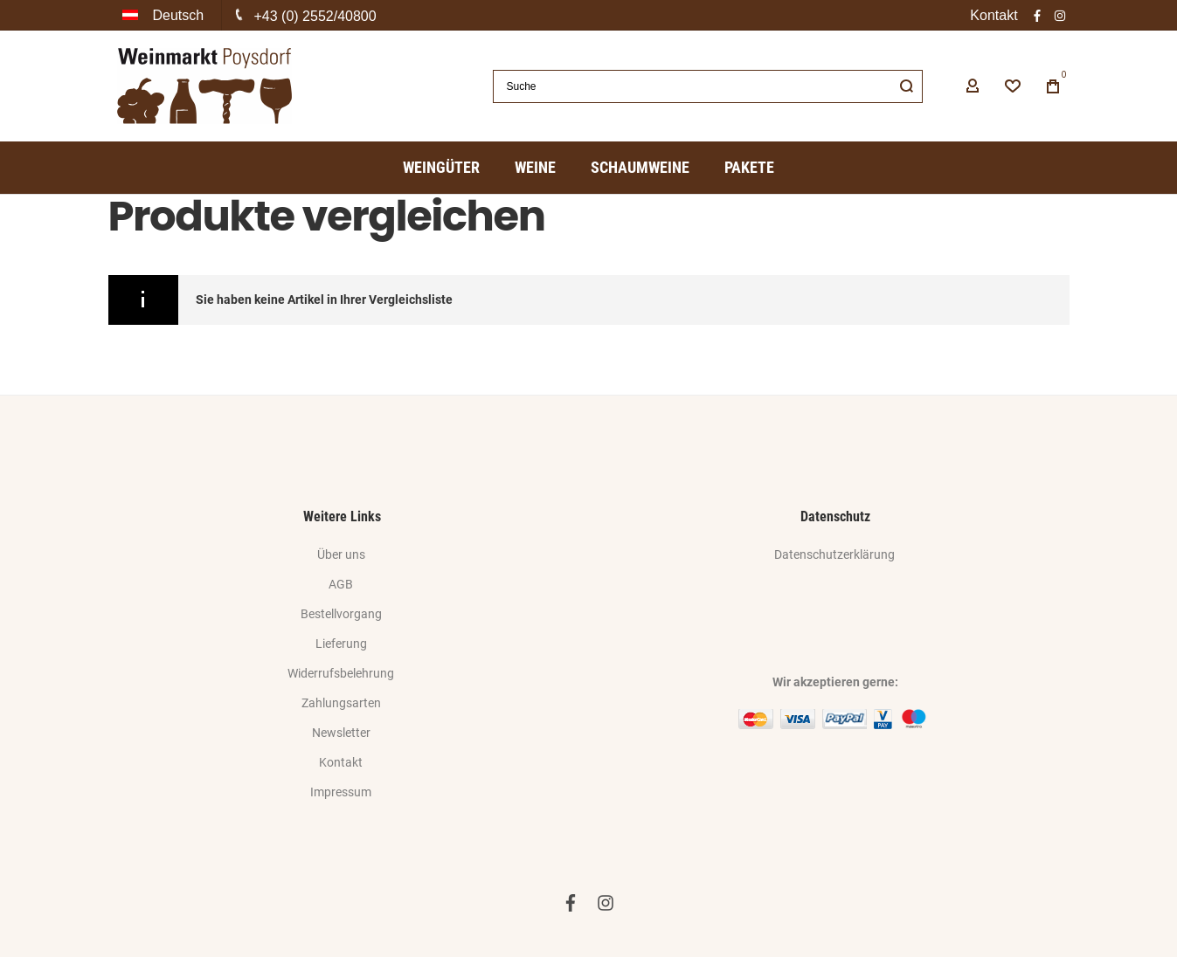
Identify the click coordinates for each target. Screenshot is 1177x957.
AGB (341, 584)
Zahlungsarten (341, 703)
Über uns (341, 554)
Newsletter (341, 733)
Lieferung (341, 644)
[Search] (906, 86)
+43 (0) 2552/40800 (315, 16)
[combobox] (707, 86)
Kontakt (993, 15)
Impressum (340, 792)
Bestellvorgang (341, 614)
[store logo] (204, 86)
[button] (165, 15)
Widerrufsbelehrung (340, 673)
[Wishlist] (1012, 86)
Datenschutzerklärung (834, 554)
